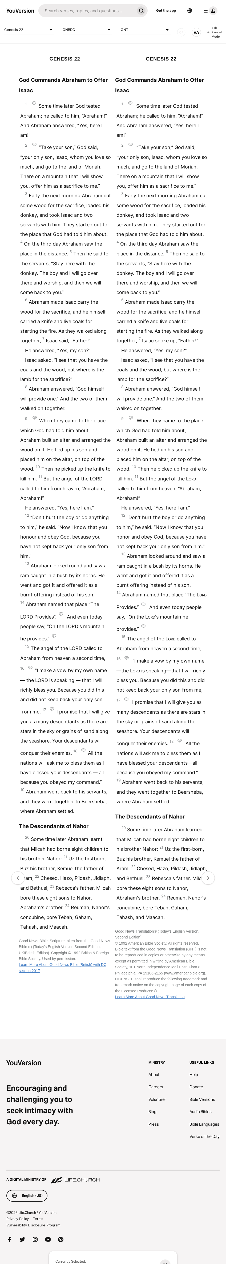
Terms (38, 1219)
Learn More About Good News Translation (150, 997)
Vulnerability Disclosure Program (33, 1225)
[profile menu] (209, 10)
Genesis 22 (29, 30)
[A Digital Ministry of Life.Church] (113, 1177)
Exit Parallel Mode (214, 32)
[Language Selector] (189, 10)
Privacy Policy (17, 1219)
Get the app (166, 10)
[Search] (86, 10)
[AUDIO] (181, 32)
